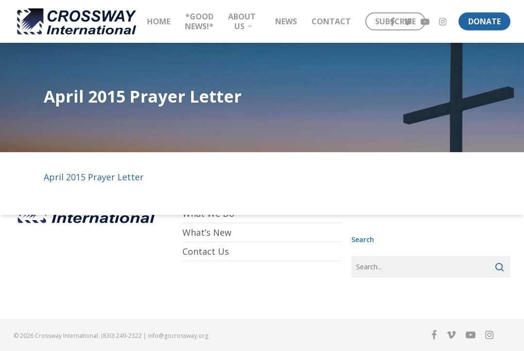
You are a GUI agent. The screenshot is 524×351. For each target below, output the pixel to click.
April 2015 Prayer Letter (94, 177)
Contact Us (205, 251)
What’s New (206, 232)
